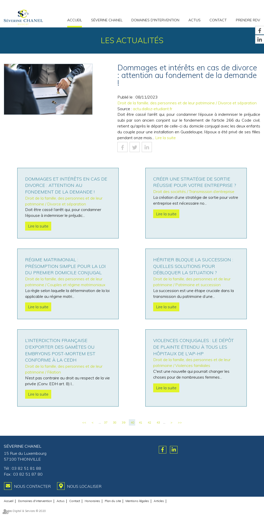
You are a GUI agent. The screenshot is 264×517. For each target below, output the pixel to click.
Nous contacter (32, 486)
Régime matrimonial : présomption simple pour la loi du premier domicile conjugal (65, 266)
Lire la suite (165, 137)
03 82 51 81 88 (26, 468)
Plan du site (113, 501)
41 (140, 422)
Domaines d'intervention (155, 20)
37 (106, 422)
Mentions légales (137, 501)
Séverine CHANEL (106, 20)
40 (132, 422)
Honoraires (92, 501)
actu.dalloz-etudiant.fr (152, 108)
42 (149, 422)
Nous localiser (84, 486)
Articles (159, 501)
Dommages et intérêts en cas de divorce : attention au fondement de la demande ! (66, 185)
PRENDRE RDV (248, 20)
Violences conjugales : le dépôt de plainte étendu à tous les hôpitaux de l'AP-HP (193, 346)
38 (114, 422)
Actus (194, 20)
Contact (218, 20)
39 (123, 422)
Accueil (74, 20)
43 (158, 422)
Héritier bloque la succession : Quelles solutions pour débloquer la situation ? (193, 266)
